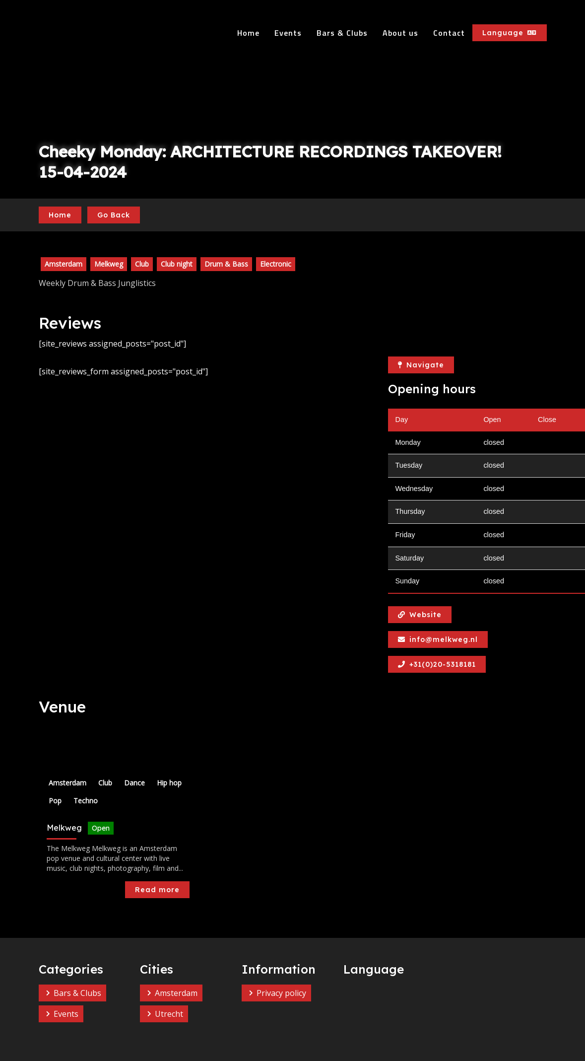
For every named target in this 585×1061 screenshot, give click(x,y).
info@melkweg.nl (438, 639)
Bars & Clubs (342, 33)
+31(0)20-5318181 (437, 664)
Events (288, 33)
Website (420, 614)
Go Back (113, 215)
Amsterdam (176, 993)
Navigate (421, 364)
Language (509, 32)
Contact (449, 33)
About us (400, 33)
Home (248, 33)
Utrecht (169, 1013)
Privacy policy (281, 993)
